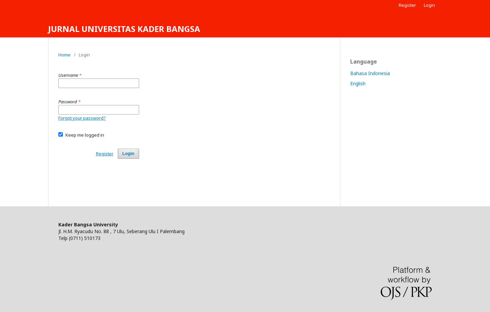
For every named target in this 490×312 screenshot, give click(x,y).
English (357, 83)
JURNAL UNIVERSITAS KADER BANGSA (124, 28)
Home (64, 55)
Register (407, 5)
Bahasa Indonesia (370, 73)
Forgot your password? (82, 118)
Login (429, 5)
